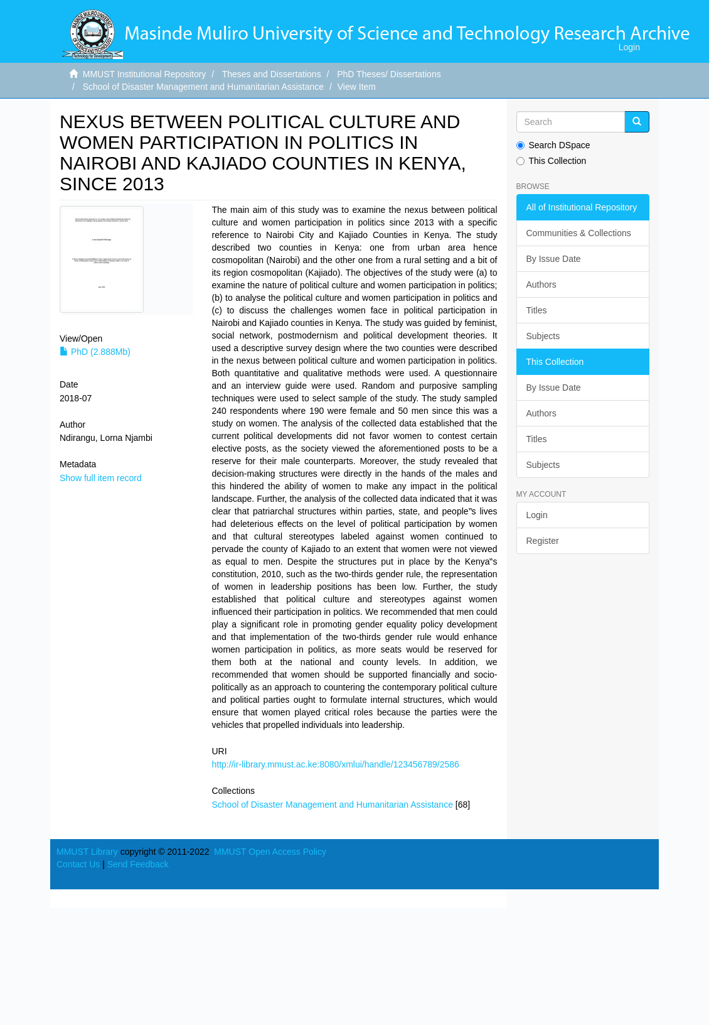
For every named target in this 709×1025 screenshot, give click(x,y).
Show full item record (101, 478)
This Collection (551, 161)
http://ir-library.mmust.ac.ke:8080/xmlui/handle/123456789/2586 (335, 764)
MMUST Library (87, 852)
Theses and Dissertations (271, 74)
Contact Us (78, 864)
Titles (536, 310)
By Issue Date (553, 259)
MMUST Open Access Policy (270, 852)
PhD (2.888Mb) (95, 352)
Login (537, 515)
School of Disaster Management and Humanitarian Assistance (203, 87)
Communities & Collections (578, 233)
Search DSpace (553, 145)
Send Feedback (138, 864)
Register (542, 541)
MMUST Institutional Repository (144, 74)
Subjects (543, 336)
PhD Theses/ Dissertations (388, 74)
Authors (541, 284)
